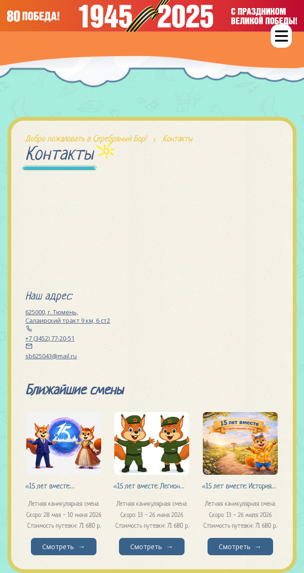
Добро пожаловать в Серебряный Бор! (85, 139)
